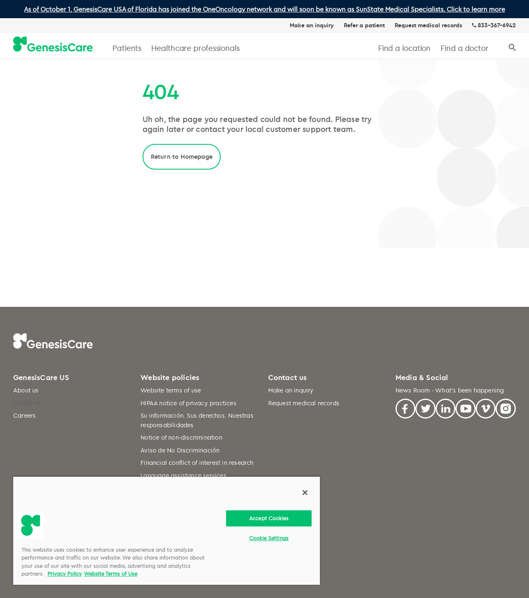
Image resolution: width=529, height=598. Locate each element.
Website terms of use (171, 390)
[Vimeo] (486, 407)
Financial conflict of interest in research (197, 462)
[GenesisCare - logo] (53, 44)
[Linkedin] (446, 407)
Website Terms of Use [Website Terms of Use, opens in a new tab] (110, 573)
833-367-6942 (497, 25)
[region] (166, 530)
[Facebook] (406, 407)
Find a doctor (464, 48)
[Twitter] (425, 407)
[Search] (512, 48)
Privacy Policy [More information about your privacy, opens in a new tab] (65, 573)
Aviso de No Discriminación (180, 450)
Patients (126, 48)
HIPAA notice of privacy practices (188, 403)
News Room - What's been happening (450, 390)
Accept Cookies (268, 518)
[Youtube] (465, 407)
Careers (24, 415)
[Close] (305, 492)
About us (26, 390)
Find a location (404, 48)
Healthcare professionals (195, 48)
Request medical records (428, 25)
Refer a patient (364, 25)
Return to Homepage (182, 156)
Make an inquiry (312, 25)
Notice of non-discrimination (181, 437)
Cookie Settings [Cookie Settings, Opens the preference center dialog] (268, 538)
